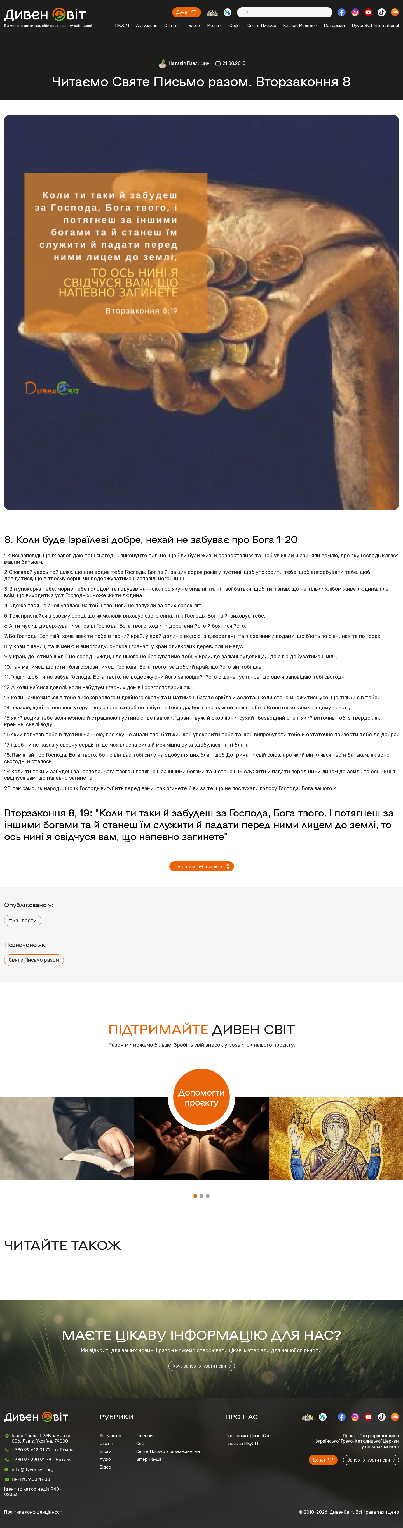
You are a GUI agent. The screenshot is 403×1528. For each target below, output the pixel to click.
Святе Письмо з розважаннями (168, 1451)
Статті (172, 25)
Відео (105, 1467)
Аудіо (105, 1459)
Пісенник (145, 1435)
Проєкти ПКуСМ (241, 1443)
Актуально (147, 25)
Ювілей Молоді (300, 25)
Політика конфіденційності (34, 1512)
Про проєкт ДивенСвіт (248, 1435)
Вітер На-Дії (148, 1459)
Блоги (194, 25)
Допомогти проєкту (201, 1097)
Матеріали (334, 25)
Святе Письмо (261, 25)
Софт (234, 25)
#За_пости (23, 920)
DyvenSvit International (375, 25)
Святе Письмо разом (34, 960)
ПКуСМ (122, 25)
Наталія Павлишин (189, 63)
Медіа (214, 25)
